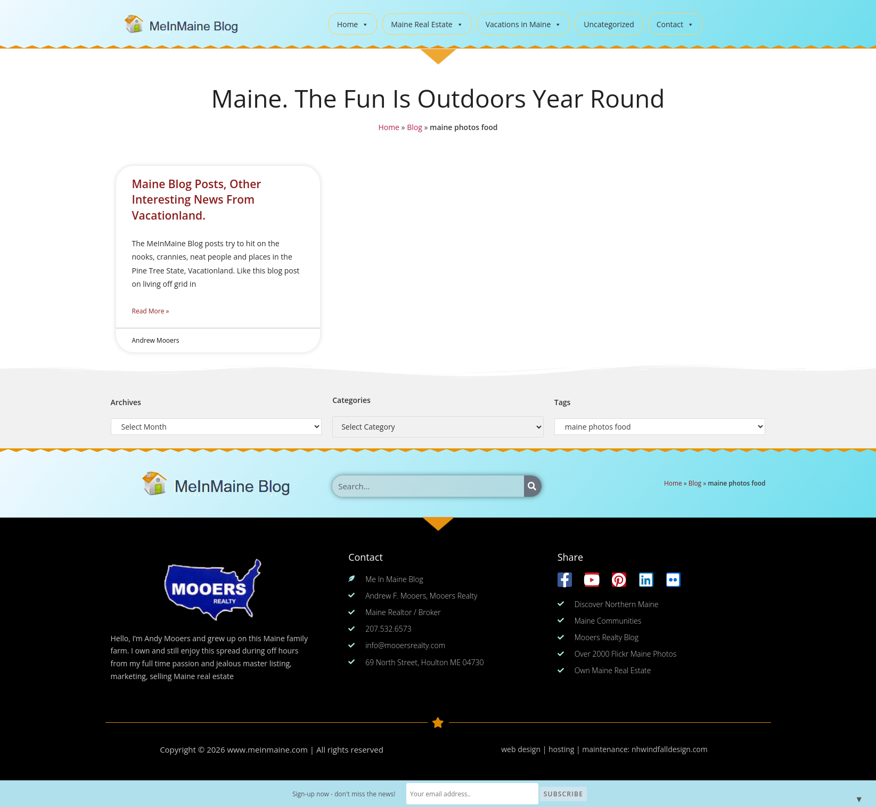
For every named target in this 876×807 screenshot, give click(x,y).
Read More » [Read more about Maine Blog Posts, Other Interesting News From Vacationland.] (150, 311)
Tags (562, 402)
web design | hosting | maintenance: (566, 749)
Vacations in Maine (524, 24)
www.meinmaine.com (267, 749)
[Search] (533, 486)
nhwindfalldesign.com (670, 749)
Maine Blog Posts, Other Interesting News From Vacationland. (196, 199)
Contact (675, 24)
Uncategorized (609, 24)
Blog (413, 128)
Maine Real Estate (427, 24)
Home (353, 24)
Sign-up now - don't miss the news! (346, 793)
